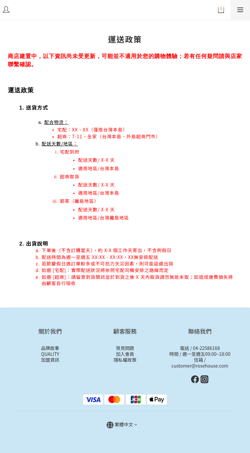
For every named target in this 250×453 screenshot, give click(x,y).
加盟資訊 (50, 359)
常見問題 (125, 348)
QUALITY (50, 354)
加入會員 (125, 354)
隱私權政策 (125, 359)
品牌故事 (50, 348)
